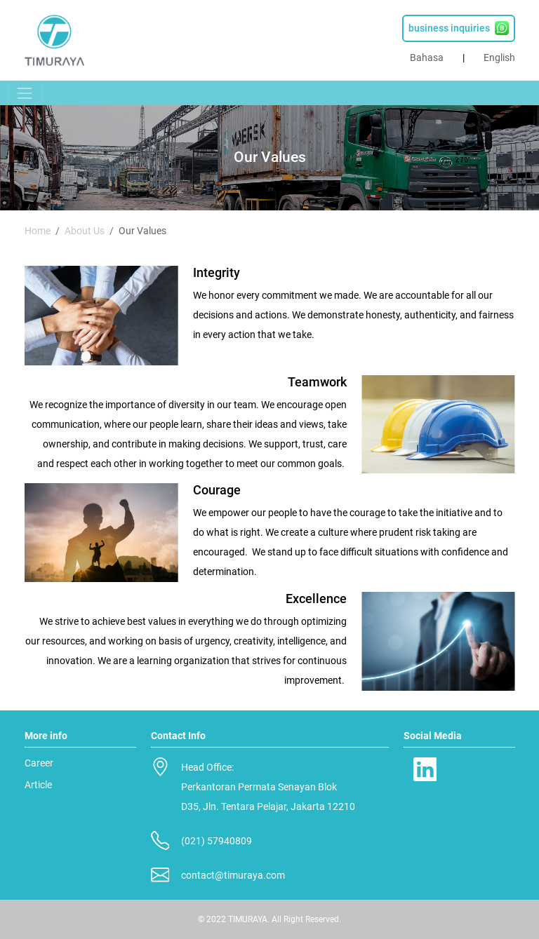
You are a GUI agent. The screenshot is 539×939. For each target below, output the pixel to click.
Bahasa (427, 57)
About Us (85, 230)
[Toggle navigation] (25, 93)
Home (38, 230)
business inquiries (458, 28)
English (499, 57)
